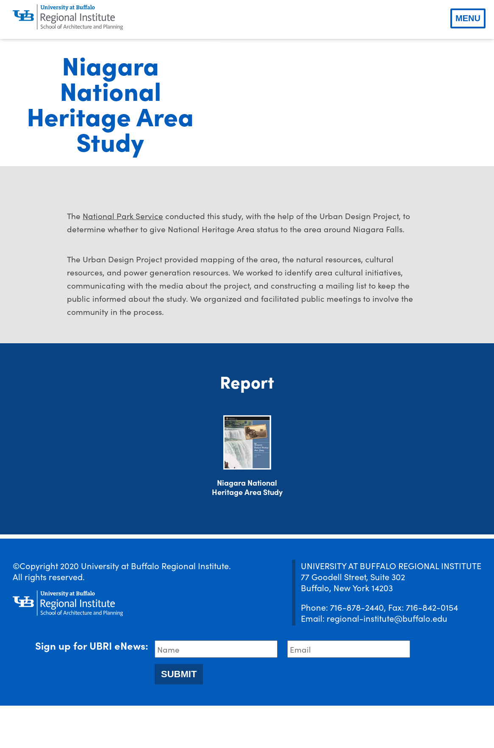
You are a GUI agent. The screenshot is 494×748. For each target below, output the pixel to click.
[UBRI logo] (68, 17)
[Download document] (247, 485)
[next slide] (477, 123)
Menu (467, 18)
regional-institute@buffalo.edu (387, 660)
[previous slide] (237, 123)
